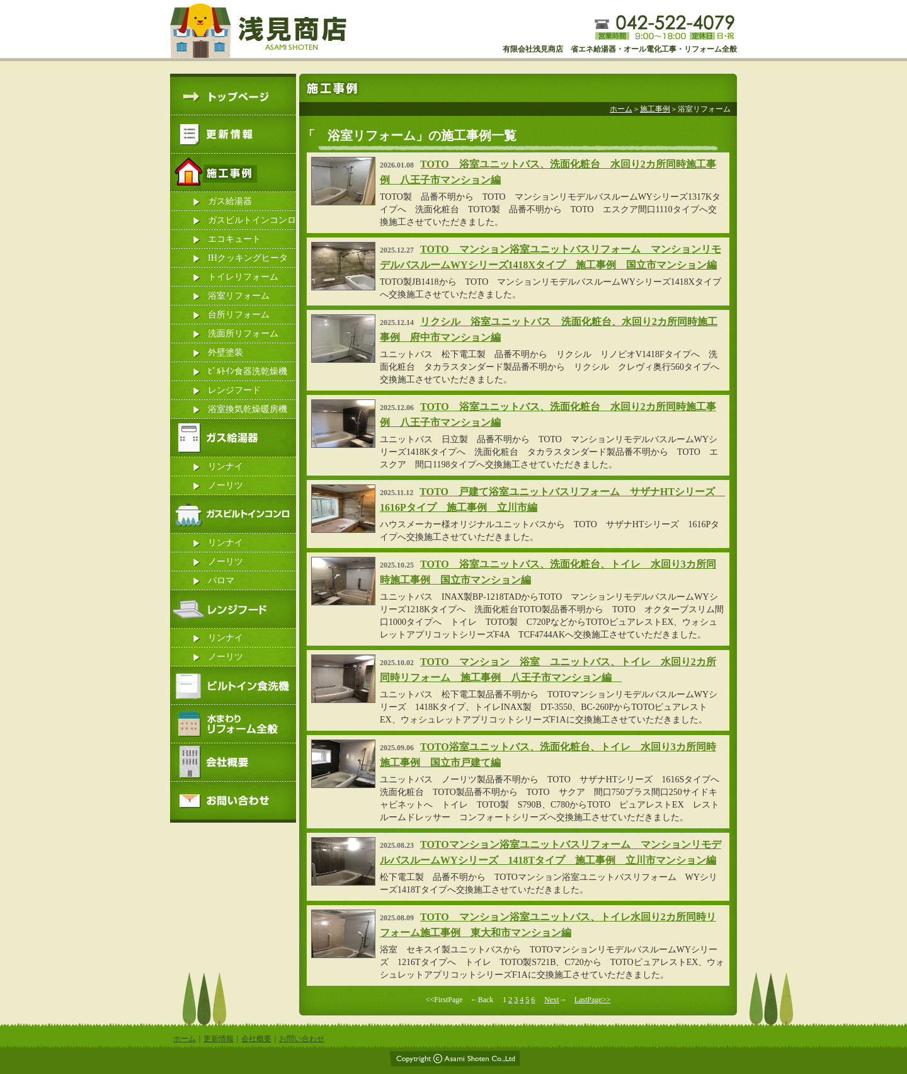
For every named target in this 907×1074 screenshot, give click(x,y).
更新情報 (218, 1038)
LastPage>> (592, 999)
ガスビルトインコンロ (252, 220)
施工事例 (655, 109)
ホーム (621, 109)
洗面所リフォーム (243, 333)
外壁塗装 (225, 352)
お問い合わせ (301, 1038)
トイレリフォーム (243, 277)
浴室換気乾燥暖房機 (247, 409)
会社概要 (256, 1038)
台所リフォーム (239, 314)
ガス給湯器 (230, 201)
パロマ (221, 580)
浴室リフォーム (239, 295)
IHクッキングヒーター (248, 260)
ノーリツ (225, 485)
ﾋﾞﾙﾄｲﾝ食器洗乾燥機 (247, 371)
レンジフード (234, 390)
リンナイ (225, 466)
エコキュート (234, 239)
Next (551, 999)
